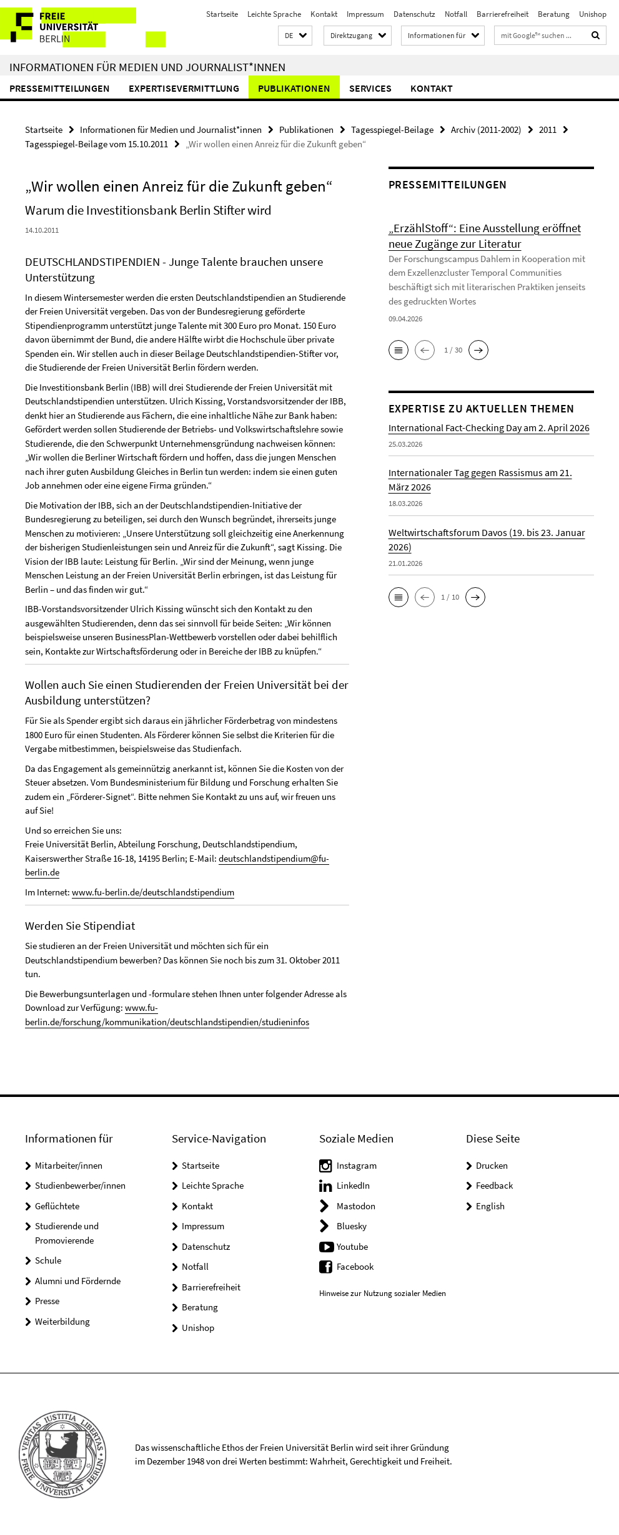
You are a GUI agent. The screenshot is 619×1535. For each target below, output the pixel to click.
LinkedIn (353, 1185)
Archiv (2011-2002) (486, 129)
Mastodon (356, 1205)
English (490, 1205)
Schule (48, 1260)
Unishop (593, 14)
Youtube (352, 1246)
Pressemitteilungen (59, 88)
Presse (47, 1301)
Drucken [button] (492, 1165)
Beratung (554, 14)
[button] (295, 36)
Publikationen (294, 88)
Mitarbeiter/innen (68, 1165)
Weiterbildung (62, 1321)
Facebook (355, 1266)
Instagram (357, 1165)
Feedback (494, 1185)
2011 (548, 129)
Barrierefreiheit (502, 14)
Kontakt (323, 14)
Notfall (456, 14)
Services (370, 88)
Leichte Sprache (274, 14)
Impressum (365, 14)
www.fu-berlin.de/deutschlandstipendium (153, 892)
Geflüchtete (57, 1205)
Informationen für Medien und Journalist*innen (147, 66)
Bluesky (352, 1226)
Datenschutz (414, 14)
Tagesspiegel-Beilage (392, 129)
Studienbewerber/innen (80, 1185)
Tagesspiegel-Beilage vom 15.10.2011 (96, 144)
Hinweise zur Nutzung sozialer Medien (382, 1292)
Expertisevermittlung (184, 88)
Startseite (222, 14)
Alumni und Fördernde (78, 1280)
